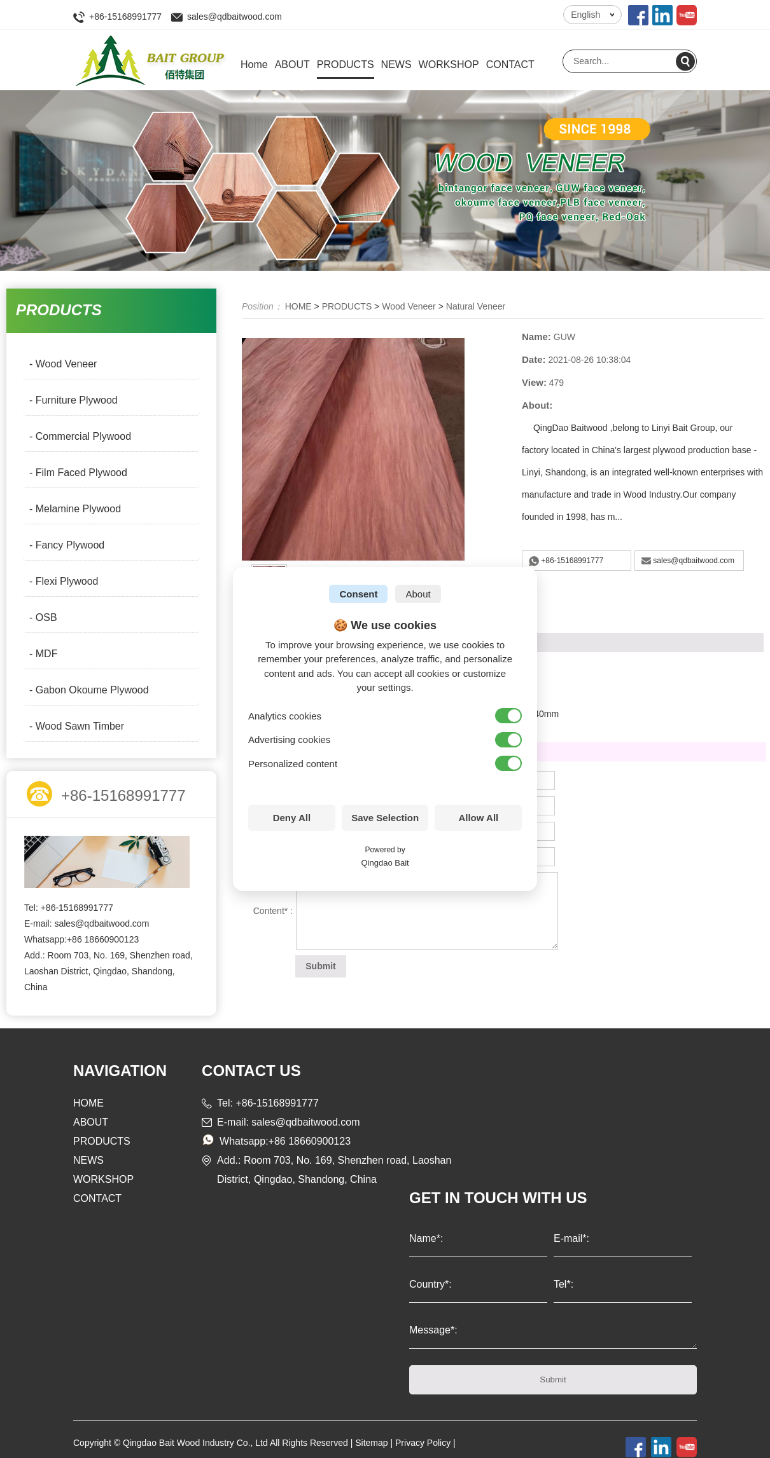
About (417, 594)
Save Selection (385, 817)
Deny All (292, 817)
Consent (358, 594)
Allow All (478, 817)
